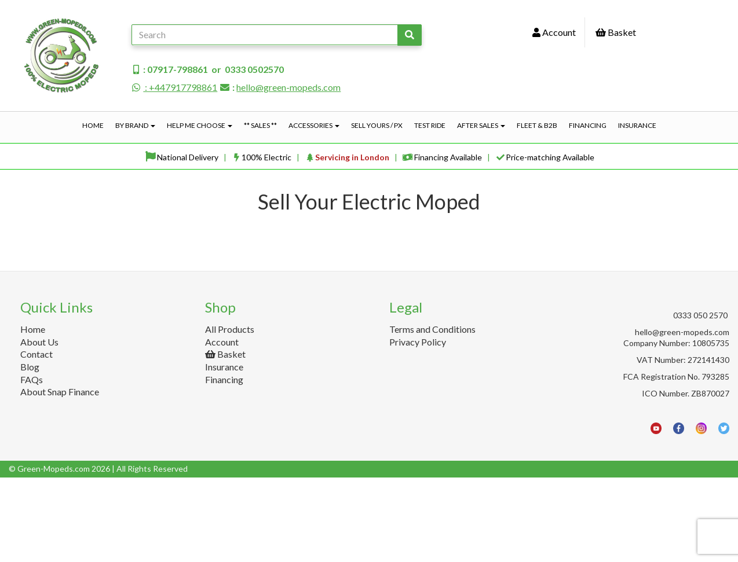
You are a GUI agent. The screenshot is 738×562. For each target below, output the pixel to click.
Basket (615, 32)
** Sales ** (260, 125)
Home (93, 125)
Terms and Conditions (432, 413)
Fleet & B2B (537, 125)
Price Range (38, 245)
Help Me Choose (199, 125)
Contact (36, 438)
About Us (39, 425)
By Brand (135, 125)
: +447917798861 (174, 87)
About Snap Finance (59, 476)
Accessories (313, 125)
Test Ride (429, 125)
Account (554, 32)
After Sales (481, 125)
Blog (29, 451)
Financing (588, 125)
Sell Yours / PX (377, 125)
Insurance (637, 125)
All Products (229, 413)
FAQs (31, 463)
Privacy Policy (417, 425)
